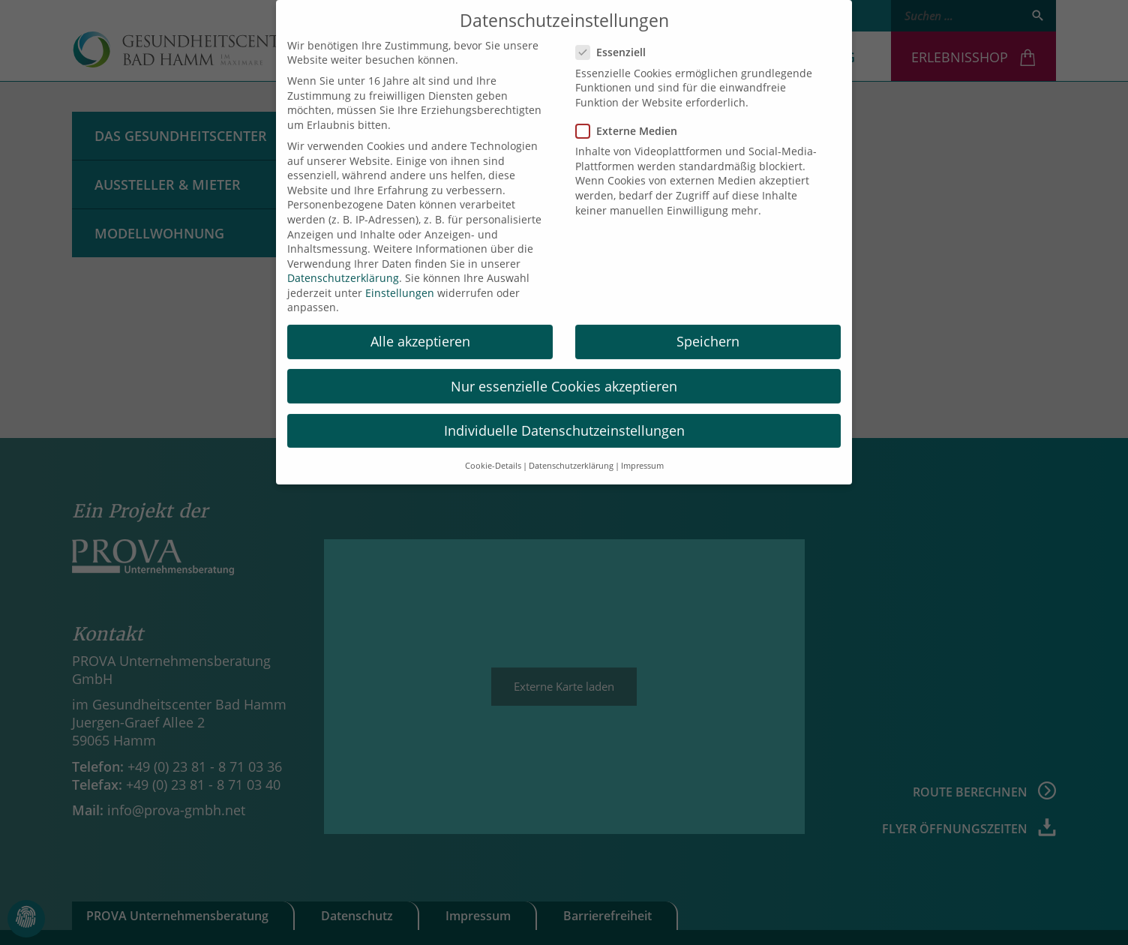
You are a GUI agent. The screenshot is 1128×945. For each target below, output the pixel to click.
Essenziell (615, 41)
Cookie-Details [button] (493, 453)
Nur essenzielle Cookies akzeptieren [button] (564, 374)
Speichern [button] (708, 330)
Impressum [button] (642, 453)
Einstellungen (399, 281)
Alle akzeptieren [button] (420, 330)
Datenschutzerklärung (343, 267)
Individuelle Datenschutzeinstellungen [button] (564, 419)
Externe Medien (631, 119)
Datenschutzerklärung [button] (571, 453)
